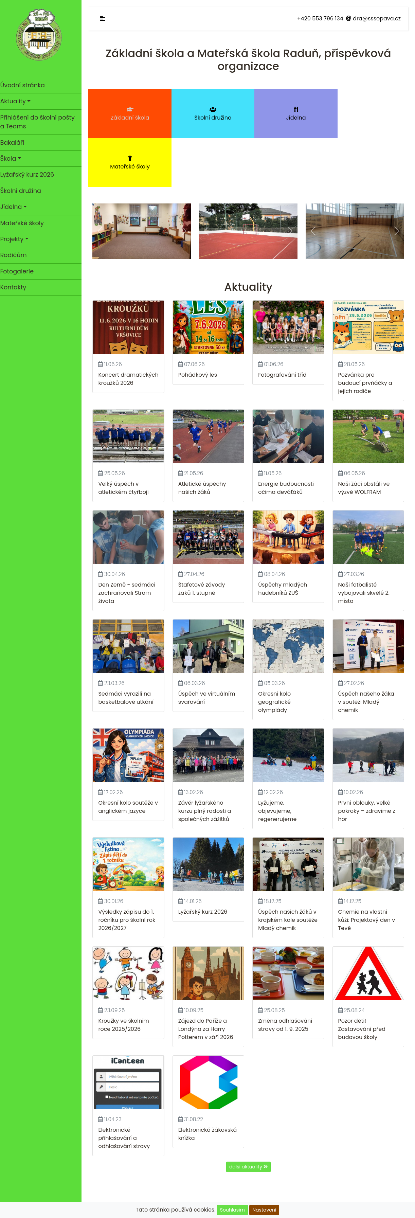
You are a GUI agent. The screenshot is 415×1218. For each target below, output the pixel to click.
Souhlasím (232, 1209)
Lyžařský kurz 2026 (30, 175)
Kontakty (16, 287)
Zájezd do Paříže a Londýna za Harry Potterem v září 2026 (208, 975)
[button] (103, 182)
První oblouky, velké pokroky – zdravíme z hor (367, 758)
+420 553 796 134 (320, 18)
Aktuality (16, 101)
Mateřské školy (25, 223)
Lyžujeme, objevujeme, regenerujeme (279, 758)
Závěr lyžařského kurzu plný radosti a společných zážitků (207, 758)
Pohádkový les (200, 325)
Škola (11, 159)
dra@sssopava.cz (373, 18)
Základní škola (131, 114)
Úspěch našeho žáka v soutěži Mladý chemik (367, 650)
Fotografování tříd (284, 325)
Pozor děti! (353, 967)
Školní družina (23, 191)
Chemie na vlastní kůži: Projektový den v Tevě (367, 867)
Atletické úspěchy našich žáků (205, 437)
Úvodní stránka (39, 84)
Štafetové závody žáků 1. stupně (204, 537)
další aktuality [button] (250, 1112)
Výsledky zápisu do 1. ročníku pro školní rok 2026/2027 (130, 867)
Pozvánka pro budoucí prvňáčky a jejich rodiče (366, 333)
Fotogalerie (20, 271)
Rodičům (16, 255)
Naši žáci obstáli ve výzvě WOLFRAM (365, 437)
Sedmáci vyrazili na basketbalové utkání (129, 646)
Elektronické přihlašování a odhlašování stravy (127, 1084)
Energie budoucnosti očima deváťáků (287, 437)
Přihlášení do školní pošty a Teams (40, 121)
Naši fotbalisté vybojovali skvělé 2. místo (364, 542)
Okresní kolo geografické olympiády (276, 650)
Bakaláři (15, 143)
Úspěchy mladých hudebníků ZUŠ (284, 537)
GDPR (250, 1183)
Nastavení (264, 1209)
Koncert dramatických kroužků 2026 (121, 333)
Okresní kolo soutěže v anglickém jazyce (129, 754)
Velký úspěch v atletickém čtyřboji (127, 437)
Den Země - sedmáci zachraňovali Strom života (130, 542)
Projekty (15, 239)
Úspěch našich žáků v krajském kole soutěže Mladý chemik (289, 867)
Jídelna (14, 207)
